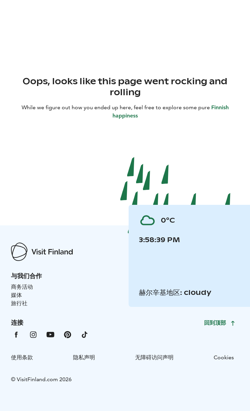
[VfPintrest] (67, 334)
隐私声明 (84, 357)
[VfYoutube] (50, 334)
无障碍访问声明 (154, 357)
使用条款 (22, 357)
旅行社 (19, 303)
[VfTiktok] (85, 334)
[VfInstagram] (33, 334)
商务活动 (22, 287)
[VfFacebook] (16, 334)
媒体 (16, 295)
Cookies (224, 357)
